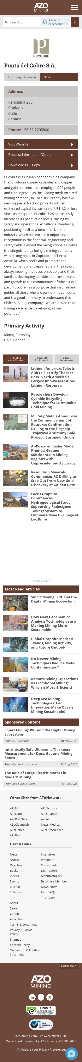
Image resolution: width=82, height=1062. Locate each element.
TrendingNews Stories (15, 359)
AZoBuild (16, 835)
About (14, 903)
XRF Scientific (20, 741)
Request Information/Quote (30, 154)
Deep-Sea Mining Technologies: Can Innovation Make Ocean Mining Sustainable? (52, 705)
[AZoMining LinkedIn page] (32, 997)
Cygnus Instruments (24, 764)
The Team (48, 897)
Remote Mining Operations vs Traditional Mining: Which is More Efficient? (54, 683)
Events (14, 881)
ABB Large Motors (23, 784)
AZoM (14, 808)
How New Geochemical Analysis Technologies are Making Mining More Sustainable (53, 623)
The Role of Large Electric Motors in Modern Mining (35, 774)
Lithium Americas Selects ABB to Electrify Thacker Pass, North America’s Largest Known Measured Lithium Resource (53, 377)
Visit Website (18, 144)
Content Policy (20, 945)
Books (14, 871)
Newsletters (49, 887)
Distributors (49, 871)
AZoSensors (49, 808)
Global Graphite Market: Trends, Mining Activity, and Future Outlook (52, 643)
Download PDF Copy (24, 165)
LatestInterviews (66, 359)
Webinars (47, 860)
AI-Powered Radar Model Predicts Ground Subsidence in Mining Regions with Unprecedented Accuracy (53, 455)
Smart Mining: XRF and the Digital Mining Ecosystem (54, 599)
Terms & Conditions (23, 924)
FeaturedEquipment (41, 359)
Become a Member (54, 881)
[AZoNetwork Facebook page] (41, 997)
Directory (16, 865)
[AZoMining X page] (49, 997)
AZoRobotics (18, 819)
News (14, 854)
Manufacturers (51, 876)
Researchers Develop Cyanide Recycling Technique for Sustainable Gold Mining (53, 400)
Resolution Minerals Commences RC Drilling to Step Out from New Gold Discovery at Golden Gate (53, 478)
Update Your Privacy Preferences (41, 1049)
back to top (69, 966)
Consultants (49, 865)
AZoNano (16, 814)
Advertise (16, 919)
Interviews (48, 854)
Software (16, 892)
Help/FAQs (48, 892)
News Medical (50, 824)
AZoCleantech (19, 824)
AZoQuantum (50, 814)
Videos (14, 876)
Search (14, 908)
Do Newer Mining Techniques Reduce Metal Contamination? (53, 663)
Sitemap (15, 939)
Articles (15, 860)
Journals (15, 887)
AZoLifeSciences (52, 830)
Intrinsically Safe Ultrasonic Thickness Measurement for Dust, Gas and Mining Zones (38, 753)
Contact (15, 914)
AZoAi (45, 819)
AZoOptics (17, 830)
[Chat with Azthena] (71, 1053)
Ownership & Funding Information (25, 952)
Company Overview (22, 77)
